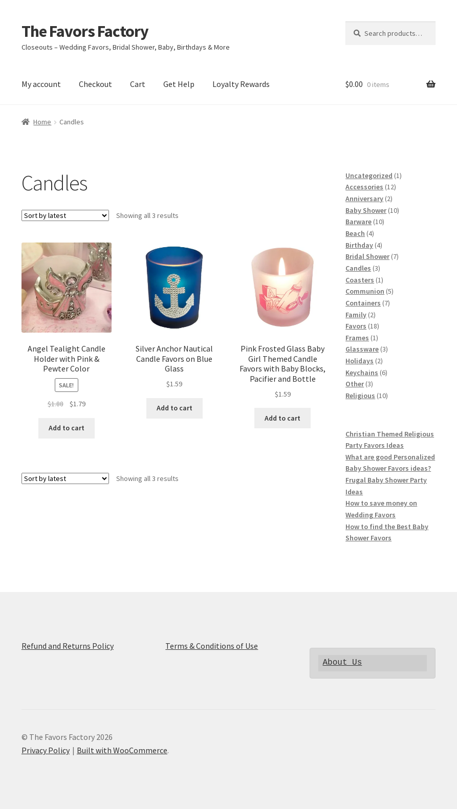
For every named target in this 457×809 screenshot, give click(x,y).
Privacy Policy (45, 750)
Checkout (95, 84)
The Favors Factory (84, 31)
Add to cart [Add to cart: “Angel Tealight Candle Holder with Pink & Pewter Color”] (66, 427)
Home (42, 121)
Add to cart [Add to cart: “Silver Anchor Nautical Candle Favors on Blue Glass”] (174, 407)
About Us (342, 662)
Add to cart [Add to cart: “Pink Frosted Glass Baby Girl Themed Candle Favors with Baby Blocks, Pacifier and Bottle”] (282, 418)
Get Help (178, 84)
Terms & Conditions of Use (211, 646)
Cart (137, 84)
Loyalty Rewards (241, 84)
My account (41, 84)
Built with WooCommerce (122, 750)
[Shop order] (65, 215)
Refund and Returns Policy (67, 646)
